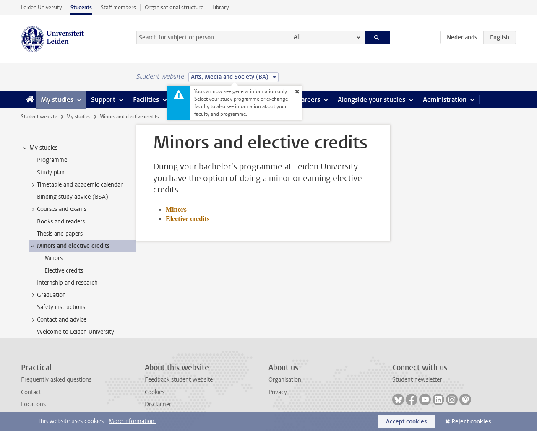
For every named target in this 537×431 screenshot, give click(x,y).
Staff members (118, 7)
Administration (445, 99)
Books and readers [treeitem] (61, 222)
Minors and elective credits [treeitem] (69, 246)
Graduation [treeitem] (47, 295)
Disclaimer (158, 404)
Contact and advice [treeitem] (57, 320)
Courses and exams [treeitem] (57, 209)
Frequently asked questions (56, 380)
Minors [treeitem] (53, 258)
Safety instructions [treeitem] (61, 307)
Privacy (277, 392)
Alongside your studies (371, 99)
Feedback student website (179, 380)
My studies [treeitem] (39, 148)
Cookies (154, 392)
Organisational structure (174, 7)
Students (81, 7)
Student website (39, 116)
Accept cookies (406, 422)
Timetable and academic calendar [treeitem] (76, 185)
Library (220, 7)
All (297, 37)
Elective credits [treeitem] (63, 271)
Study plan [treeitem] (51, 173)
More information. (132, 421)
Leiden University (41, 7)
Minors (176, 209)
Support (103, 99)
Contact (31, 392)
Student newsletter (417, 380)
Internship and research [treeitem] (67, 283)
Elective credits (187, 218)
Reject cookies (471, 422)
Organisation (284, 380)
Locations (33, 404)
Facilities (146, 99)
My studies (57, 99)
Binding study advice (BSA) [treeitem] (72, 197)
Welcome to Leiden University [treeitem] (75, 332)
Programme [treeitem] (52, 160)
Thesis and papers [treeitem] (60, 234)
